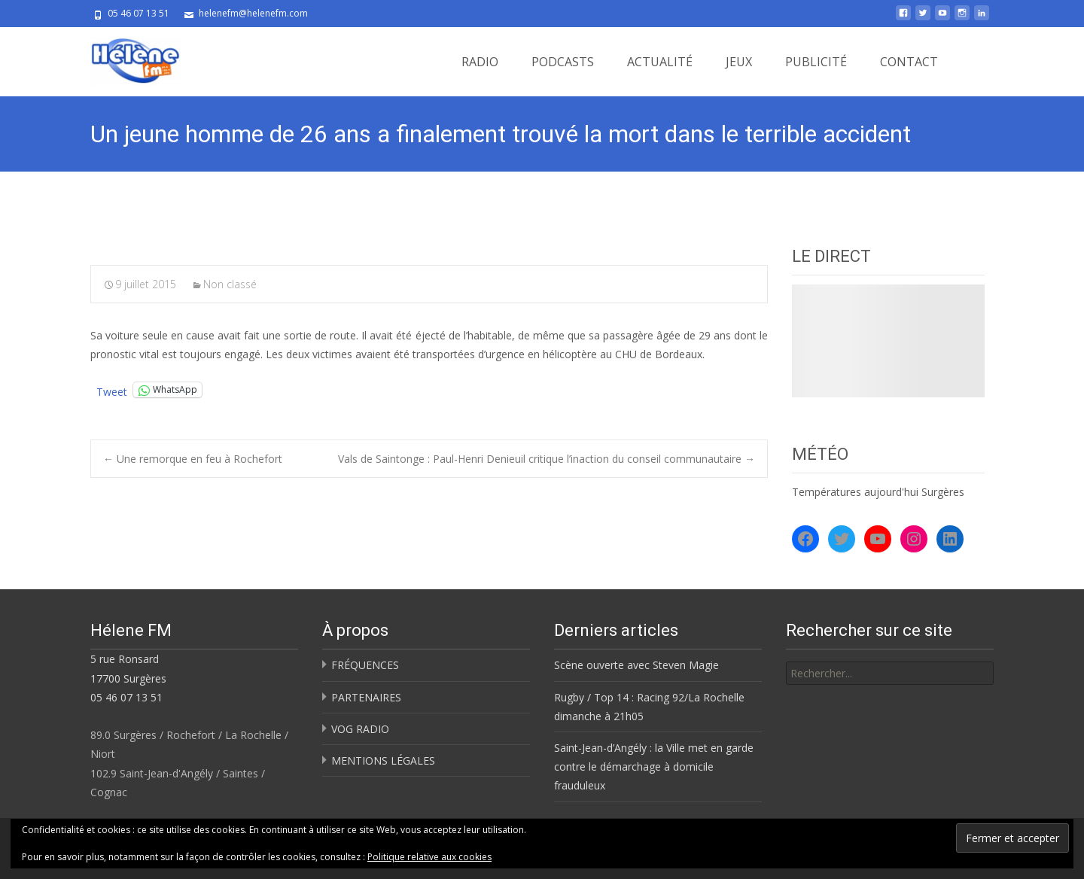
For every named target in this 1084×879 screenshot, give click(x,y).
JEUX (739, 61)
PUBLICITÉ (816, 61)
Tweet (111, 390)
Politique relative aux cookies (429, 856)
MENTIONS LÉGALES (383, 760)
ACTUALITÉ (660, 61)
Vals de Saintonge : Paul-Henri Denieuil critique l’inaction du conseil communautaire (546, 459)
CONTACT (909, 61)
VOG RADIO (360, 729)
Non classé (230, 284)
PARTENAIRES (366, 697)
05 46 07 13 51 (126, 697)
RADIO (479, 61)
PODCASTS (562, 61)
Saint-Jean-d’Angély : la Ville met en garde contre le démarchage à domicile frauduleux (654, 766)
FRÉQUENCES (365, 665)
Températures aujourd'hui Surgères (878, 492)
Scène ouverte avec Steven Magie (636, 665)
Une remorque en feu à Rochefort (192, 459)
